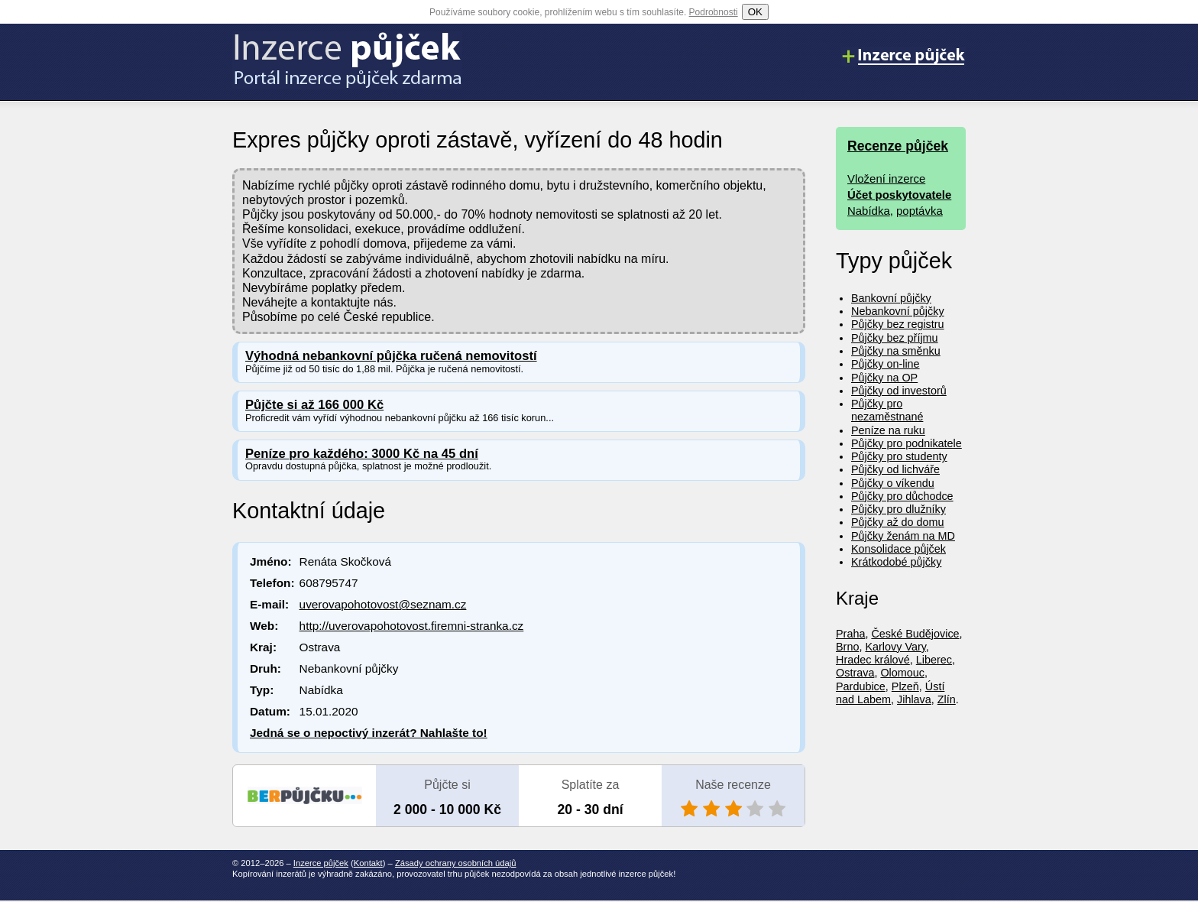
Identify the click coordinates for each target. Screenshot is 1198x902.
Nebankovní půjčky (897, 311)
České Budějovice (915, 634)
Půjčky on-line (885, 364)
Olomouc (902, 673)
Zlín (946, 699)
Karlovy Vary (895, 647)
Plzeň (905, 686)
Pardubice (861, 686)
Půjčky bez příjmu (894, 338)
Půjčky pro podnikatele (906, 443)
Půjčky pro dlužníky (898, 509)
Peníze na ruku (888, 430)
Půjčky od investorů (899, 390)
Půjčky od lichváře (895, 469)
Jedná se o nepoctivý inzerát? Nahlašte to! (368, 732)
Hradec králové (873, 660)
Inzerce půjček (320, 863)
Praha (850, 634)
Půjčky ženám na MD (903, 536)
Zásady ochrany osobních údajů (455, 863)
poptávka (919, 210)
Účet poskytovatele (899, 194)
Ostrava (855, 673)
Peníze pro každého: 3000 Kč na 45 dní (361, 453)
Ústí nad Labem (890, 693)
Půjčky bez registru (897, 324)
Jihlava (914, 699)
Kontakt (368, 863)
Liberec (934, 660)
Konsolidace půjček (898, 549)
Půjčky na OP (884, 378)
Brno (847, 647)
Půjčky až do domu (897, 522)
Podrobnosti (713, 12)
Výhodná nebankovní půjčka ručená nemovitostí (391, 356)
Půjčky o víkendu (892, 483)
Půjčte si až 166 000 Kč (314, 404)
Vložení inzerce (886, 178)
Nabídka (868, 210)
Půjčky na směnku (896, 351)
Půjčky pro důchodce (902, 496)
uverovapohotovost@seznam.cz (383, 604)
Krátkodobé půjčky (896, 562)
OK (755, 12)
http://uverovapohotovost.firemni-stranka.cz (412, 625)
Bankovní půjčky (891, 298)
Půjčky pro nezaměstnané (887, 410)
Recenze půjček (897, 146)
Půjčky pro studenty (899, 456)
